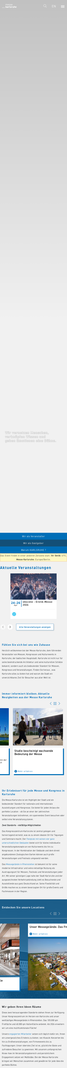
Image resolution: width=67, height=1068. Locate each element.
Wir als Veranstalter (33, 536)
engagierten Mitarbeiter (20, 1033)
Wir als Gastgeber (33, 543)
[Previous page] (3, 627)
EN (54, 6)
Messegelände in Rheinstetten (20, 864)
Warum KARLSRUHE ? (33, 549)
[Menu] (62, 6)
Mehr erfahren (13, 771)
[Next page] (10, 627)
